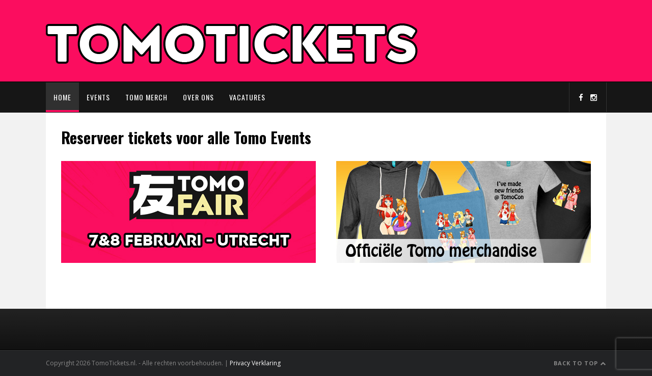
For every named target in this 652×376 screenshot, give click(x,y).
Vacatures (247, 97)
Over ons (198, 97)
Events (98, 97)
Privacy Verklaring (255, 363)
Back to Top (580, 363)
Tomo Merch (146, 97)
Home (62, 97)
